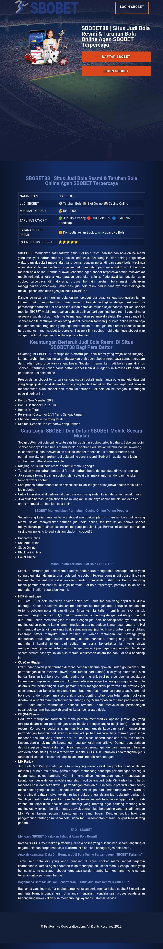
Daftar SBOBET (116, 60)
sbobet (73, 522)
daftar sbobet (91, 447)
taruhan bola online (42, 361)
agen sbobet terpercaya (65, 877)
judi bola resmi (55, 576)
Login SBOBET (132, 7)
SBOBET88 (25, 255)
